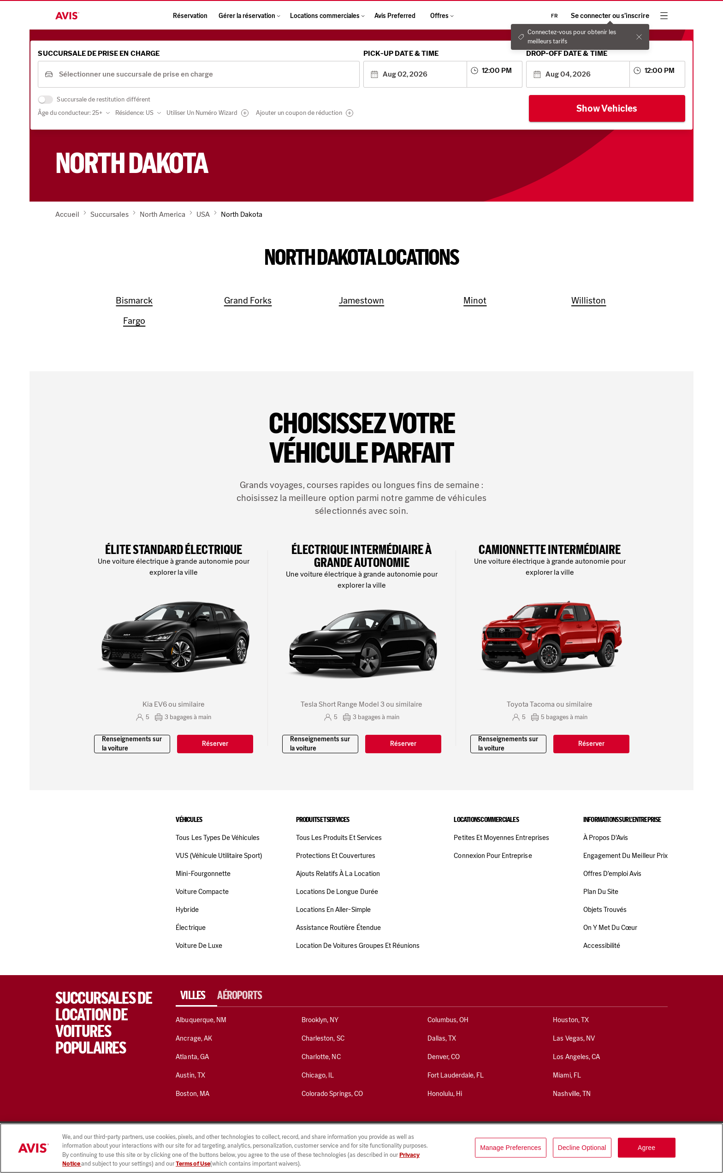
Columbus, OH (448, 1020)
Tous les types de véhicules (218, 838)
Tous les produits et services (339, 838)
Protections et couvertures (335, 855)
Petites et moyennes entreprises (501, 838)
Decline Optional (582, 1147)
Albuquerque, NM (201, 1020)
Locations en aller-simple (333, 909)
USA (203, 214)
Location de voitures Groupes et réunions (358, 945)
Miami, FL (567, 1075)
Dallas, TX (441, 1038)
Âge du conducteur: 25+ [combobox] (99, 116)
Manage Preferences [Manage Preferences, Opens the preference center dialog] (510, 1147)
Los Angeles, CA (576, 1057)
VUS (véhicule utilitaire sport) (218, 855)
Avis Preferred (394, 16)
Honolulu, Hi (444, 1094)
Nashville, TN (572, 1094)
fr (554, 15)
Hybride (187, 909)
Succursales (109, 214)
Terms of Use (193, 1163)
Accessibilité (602, 945)
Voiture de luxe (199, 945)
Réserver (215, 744)
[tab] (196, 995)
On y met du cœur (610, 927)
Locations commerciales (326, 16)
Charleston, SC (323, 1038)
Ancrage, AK (194, 1038)
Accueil (67, 214)
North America (162, 214)
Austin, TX (190, 1075)
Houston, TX (571, 1020)
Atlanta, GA (192, 1057)
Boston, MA (192, 1094)
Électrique (190, 927)
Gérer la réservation (249, 16)
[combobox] (220, 78)
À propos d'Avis (605, 838)
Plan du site (601, 891)
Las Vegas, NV (574, 1038)
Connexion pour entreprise (493, 855)
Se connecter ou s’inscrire (610, 15)
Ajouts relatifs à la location (338, 873)
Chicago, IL (318, 1075)
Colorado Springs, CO (332, 1094)
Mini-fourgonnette (203, 873)
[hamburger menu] (664, 15)
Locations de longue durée (337, 891)
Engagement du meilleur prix (625, 855)
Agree (646, 1147)
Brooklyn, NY (320, 1020)
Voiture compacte (202, 891)
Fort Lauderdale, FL (455, 1075)
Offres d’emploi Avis (612, 873)
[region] (361, 1148)
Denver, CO (443, 1057)
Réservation (190, 16)
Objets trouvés (605, 909)
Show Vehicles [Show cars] (577, 112)
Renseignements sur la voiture (132, 743)
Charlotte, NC (321, 1057)
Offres (442, 16)
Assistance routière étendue (338, 927)
